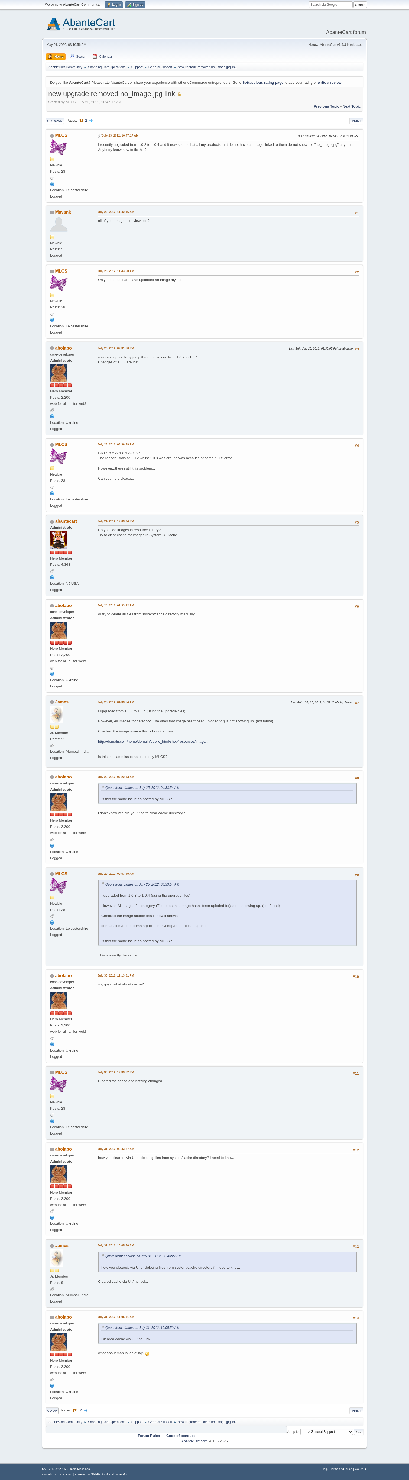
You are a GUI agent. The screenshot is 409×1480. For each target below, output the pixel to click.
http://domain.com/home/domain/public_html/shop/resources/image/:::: (154, 741)
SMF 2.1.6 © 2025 (54, 1469)
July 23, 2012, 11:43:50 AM (116, 271)
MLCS (61, 135)
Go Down (54, 120)
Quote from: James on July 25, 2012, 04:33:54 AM (142, 788)
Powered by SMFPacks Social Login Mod (101, 1474)
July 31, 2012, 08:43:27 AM (116, 1149)
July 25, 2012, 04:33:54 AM (116, 702)
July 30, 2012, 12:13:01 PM (116, 975)
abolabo (63, 348)
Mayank (63, 212)
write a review (329, 82)
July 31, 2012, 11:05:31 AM (116, 1317)
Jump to (293, 1432)
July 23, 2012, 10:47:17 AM (120, 135)
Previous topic (326, 106)
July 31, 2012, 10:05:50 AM (116, 1245)
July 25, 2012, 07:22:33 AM (116, 776)
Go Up (52, 1410)
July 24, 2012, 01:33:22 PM (116, 605)
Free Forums (64, 1474)
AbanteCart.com (194, 1441)
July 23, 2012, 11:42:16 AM (116, 212)
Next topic (352, 106)
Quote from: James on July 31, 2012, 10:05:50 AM (142, 1328)
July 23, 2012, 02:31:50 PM (116, 348)
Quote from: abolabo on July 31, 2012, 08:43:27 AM (143, 1256)
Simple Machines (78, 1469)
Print (356, 120)
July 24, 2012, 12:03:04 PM (116, 521)
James (62, 702)
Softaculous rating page (263, 82)
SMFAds (47, 1474)
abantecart (66, 521)
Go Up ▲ (361, 1469)
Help (325, 1469)
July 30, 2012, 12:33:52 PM (116, 1072)
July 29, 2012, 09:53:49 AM (116, 873)
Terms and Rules (341, 1469)
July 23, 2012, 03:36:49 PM (116, 444)
